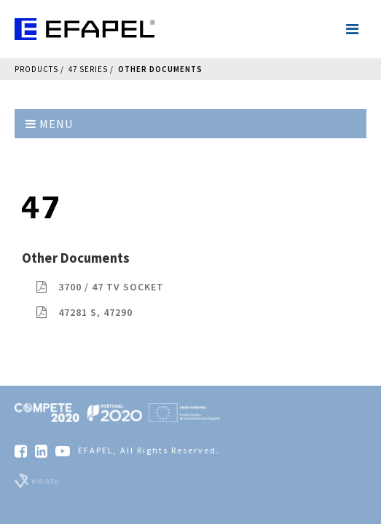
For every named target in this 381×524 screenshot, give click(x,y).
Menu (49, 123)
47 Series (88, 69)
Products (36, 69)
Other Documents (160, 69)
